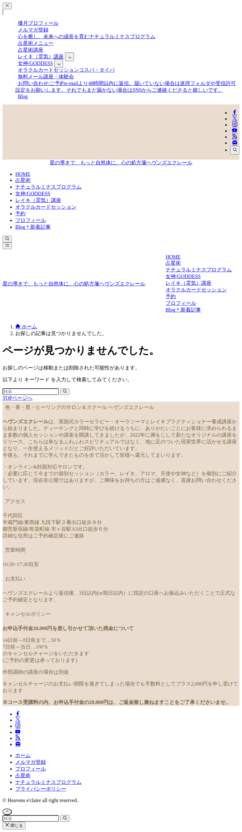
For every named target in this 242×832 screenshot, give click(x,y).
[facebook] (234, 113)
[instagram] (234, 125)
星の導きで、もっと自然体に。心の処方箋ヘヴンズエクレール (121, 162)
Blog (23, 96)
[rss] (234, 137)
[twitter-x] (234, 119)
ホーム (23, 755)
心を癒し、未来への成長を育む (86, 36)
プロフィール (30, 768)
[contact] (234, 143)
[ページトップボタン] (7, 811)
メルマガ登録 (30, 762)
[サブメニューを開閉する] (69, 56)
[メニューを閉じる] (7, 6)
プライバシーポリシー (40, 789)
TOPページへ (17, 398)
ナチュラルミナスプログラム (48, 782)
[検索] (234, 150)
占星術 (23, 775)
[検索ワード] (31, 391)
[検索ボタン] (7, 239)
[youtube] (234, 131)
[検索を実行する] (64, 391)
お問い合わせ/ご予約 (125, 87)
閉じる (14, 825)
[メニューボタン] (7, 245)
